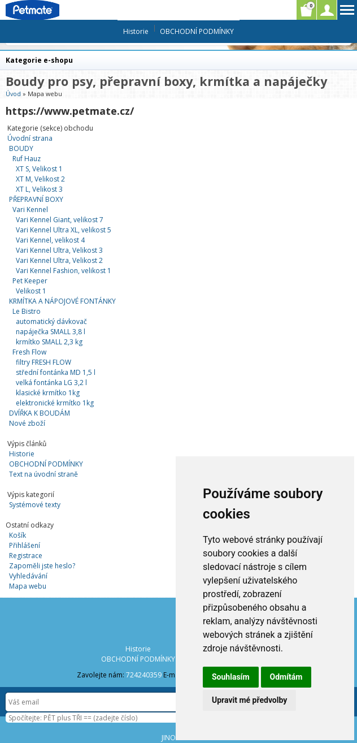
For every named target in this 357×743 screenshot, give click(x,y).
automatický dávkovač (51, 321)
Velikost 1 (31, 291)
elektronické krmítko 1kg (55, 403)
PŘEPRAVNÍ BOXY (36, 199)
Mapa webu (27, 586)
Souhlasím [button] (231, 676)
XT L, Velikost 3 (39, 189)
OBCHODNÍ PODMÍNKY (46, 464)
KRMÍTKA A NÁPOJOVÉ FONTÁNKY (62, 301)
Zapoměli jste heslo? (42, 566)
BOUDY (21, 148)
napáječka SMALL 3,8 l (50, 331)
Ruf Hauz (26, 158)
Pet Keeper (29, 281)
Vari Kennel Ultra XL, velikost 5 (63, 230)
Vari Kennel (30, 209)
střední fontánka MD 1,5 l (55, 372)
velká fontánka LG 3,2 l (51, 382)
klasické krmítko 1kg (48, 393)
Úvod (13, 93)
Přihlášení (24, 545)
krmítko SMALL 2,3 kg (49, 342)
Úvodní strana (30, 138)
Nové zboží (27, 423)
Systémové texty (34, 504)
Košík (17, 535)
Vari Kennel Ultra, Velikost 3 (59, 250)
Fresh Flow (29, 352)
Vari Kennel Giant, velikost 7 (59, 219)
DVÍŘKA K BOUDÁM (39, 413)
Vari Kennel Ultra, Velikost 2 (59, 260)
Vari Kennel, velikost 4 (50, 240)
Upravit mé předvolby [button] (249, 700)
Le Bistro (26, 311)
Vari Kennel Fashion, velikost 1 (63, 270)
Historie (21, 454)
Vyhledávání (28, 576)
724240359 (144, 675)
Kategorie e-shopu (39, 60)
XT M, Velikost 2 (40, 179)
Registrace (25, 555)
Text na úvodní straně (43, 474)
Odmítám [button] (286, 676)
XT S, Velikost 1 (39, 169)
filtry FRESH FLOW (43, 362)
